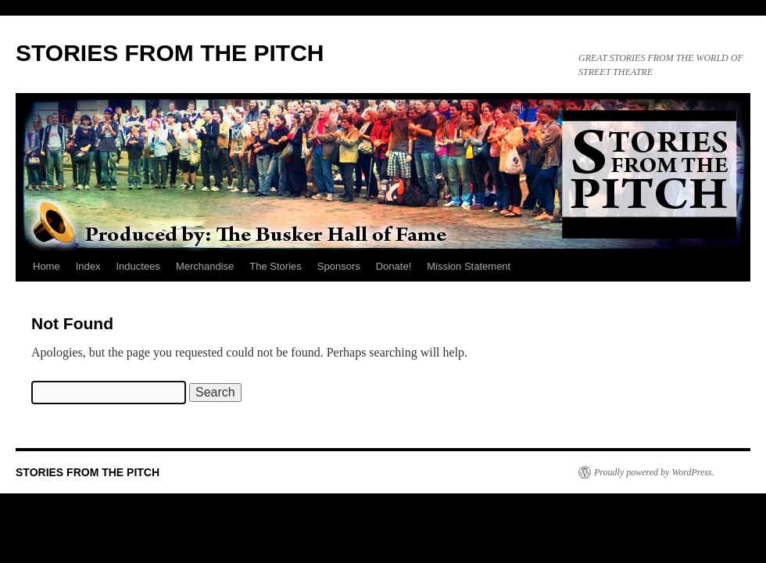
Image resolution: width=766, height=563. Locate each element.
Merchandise (205, 266)
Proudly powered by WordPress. (654, 472)
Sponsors (338, 266)
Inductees (138, 266)
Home (46, 266)
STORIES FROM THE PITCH (170, 53)
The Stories (275, 266)
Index (88, 266)
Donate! (394, 266)
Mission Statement (468, 266)
